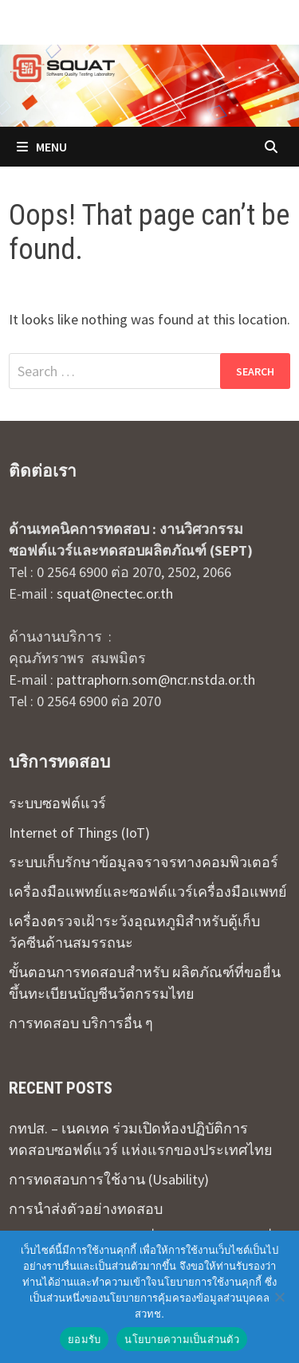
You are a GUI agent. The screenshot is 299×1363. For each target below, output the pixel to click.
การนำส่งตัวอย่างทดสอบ (86, 1209)
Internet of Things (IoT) (79, 832)
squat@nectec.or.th (115, 593)
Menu (42, 147)
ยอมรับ (84, 1339)
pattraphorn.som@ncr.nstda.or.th (156, 679)
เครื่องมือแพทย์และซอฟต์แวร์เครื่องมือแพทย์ (148, 891)
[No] (279, 1297)
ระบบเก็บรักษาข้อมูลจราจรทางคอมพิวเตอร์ (143, 862)
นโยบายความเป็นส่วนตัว (181, 1339)
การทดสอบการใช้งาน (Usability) (109, 1179)
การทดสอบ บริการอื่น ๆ (81, 1023)
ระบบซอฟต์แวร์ (57, 803)
